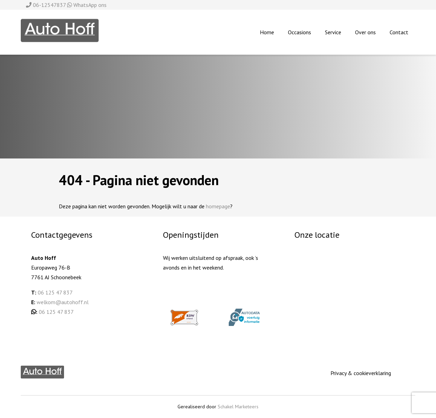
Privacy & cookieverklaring (360, 373)
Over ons (365, 32)
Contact (399, 32)
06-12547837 (46, 4)
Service (333, 32)
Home (267, 32)
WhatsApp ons (87, 4)
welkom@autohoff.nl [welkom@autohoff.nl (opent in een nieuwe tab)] (63, 302)
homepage (218, 206)
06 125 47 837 (55, 292)
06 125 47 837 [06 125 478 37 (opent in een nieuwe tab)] (56, 311)
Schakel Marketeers (238, 406)
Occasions (299, 32)
